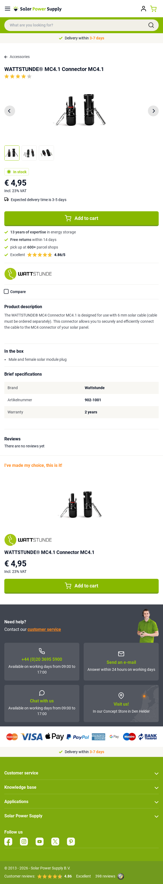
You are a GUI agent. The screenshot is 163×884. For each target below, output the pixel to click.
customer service (44, 629)
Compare (18, 292)
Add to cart (81, 218)
